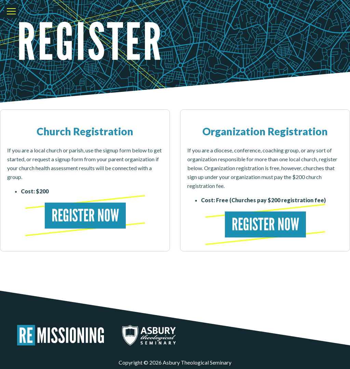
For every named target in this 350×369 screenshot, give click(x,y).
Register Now (85, 215)
